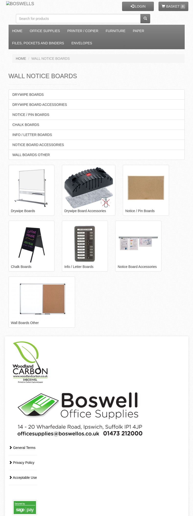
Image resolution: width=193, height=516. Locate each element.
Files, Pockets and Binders (38, 43)
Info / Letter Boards (32, 135)
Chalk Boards (25, 125)
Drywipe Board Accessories (39, 105)
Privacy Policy (21, 463)
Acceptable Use (23, 478)
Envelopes (81, 43)
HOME (21, 58)
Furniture (115, 31)
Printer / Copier (82, 31)
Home (17, 31)
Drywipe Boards (28, 94)
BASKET (173, 6)
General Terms (22, 448)
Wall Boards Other (31, 155)
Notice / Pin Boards (30, 115)
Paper (138, 31)
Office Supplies (45, 31)
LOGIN (138, 6)
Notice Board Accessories (38, 145)
